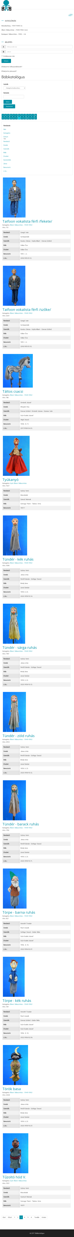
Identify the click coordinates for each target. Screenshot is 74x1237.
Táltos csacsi (12, 391)
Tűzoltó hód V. (14, 1177)
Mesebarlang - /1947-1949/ (11, 26)
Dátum (5, 137)
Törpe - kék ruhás (16, 1000)
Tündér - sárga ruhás (19, 647)
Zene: (5, 163)
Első (4, 1217)
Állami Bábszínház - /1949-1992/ (14, 30)
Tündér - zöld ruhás (18, 735)
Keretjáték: (7, 160)
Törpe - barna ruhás (18, 912)
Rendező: (6, 141)
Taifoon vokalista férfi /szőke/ (26, 309)
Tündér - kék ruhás (18, 559)
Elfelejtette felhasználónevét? (11, 67)
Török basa (11, 1088)
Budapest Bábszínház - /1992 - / (13, 34)
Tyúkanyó (10, 479)
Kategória (6, 133)
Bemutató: (7, 167)
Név (4, 129)
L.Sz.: (5, 171)
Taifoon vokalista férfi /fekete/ (27, 221)
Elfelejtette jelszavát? (9, 71)
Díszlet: (6, 156)
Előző (10, 1217)
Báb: (4, 152)
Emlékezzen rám (8, 56)
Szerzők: (6, 149)
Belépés (6, 61)
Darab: (5, 145)
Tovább (36, 1217)
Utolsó (44, 1217)
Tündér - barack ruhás (20, 824)
